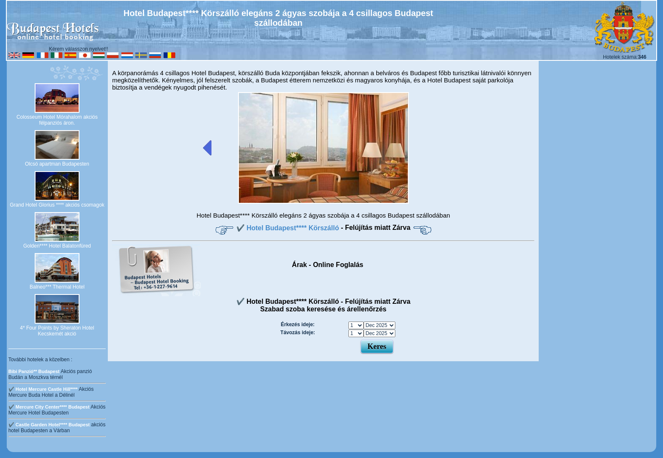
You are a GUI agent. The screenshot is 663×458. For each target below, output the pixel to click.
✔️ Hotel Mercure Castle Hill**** (43, 389)
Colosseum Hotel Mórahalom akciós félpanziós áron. (57, 120)
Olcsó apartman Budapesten (57, 164)
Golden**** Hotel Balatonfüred (57, 246)
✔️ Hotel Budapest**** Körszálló (288, 228)
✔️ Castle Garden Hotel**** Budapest (49, 424)
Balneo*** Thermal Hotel (57, 287)
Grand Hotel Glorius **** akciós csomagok (57, 205)
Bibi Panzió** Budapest (34, 371)
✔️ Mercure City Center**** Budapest (49, 406)
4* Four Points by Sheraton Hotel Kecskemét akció (57, 331)
